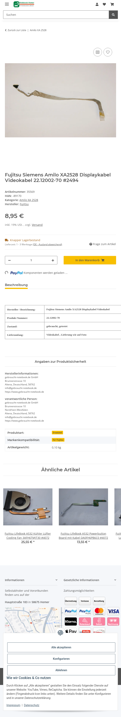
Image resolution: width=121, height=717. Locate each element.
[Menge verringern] (9, 260)
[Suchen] (56, 14)
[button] (97, 4)
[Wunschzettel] (104, 4)
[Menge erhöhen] (53, 260)
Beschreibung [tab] (16, 285)
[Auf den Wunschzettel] (108, 52)
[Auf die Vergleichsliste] (97, 52)
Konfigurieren (61, 658)
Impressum (13, 705)
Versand (37, 225)
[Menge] (31, 260)
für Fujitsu (58, 439)
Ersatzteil (57, 432)
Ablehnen (61, 670)
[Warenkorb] (112, 4)
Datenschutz (31, 705)
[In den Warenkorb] (8, 42)
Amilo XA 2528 (28, 200)
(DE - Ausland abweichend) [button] (47, 244)
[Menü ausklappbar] (7, 2)
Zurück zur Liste (17, 30)
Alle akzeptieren (61, 647)
